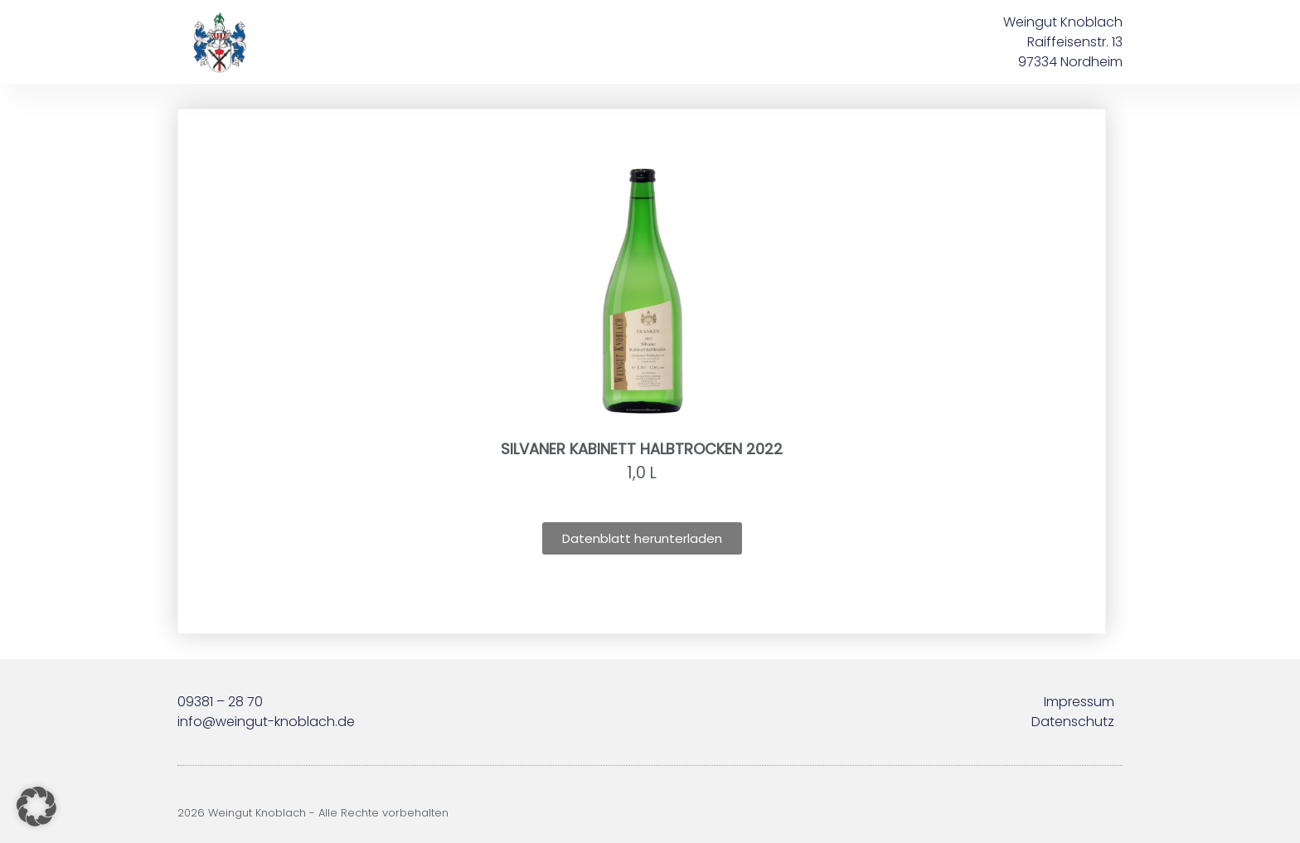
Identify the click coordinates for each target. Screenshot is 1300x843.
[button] (36, 806)
